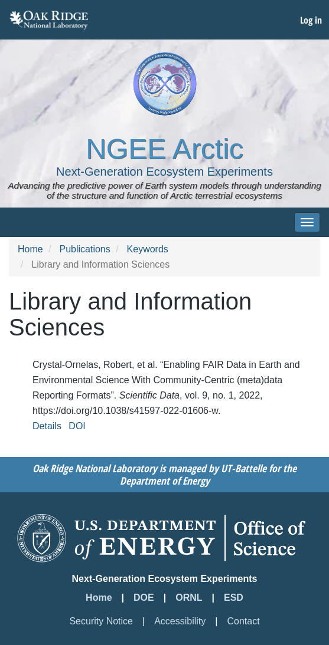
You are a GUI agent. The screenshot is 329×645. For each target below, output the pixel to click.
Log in (311, 20)
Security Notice (101, 621)
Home (30, 249)
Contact (243, 621)
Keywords (147, 249)
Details (46, 426)
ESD (233, 598)
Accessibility (180, 621)
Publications (84, 249)
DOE (143, 598)
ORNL (188, 598)
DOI (77, 426)
